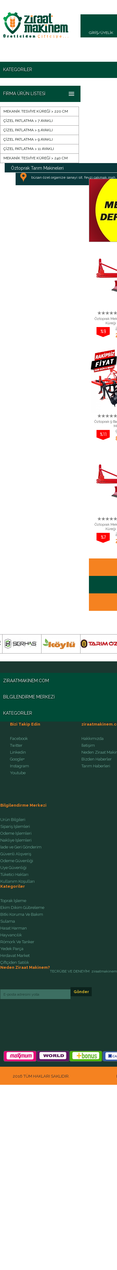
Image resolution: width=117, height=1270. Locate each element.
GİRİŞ (93, 33)
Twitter (16, 745)
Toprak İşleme (13, 901)
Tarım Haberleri (95, 766)
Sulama (7, 921)
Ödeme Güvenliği (16, 861)
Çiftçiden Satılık (14, 962)
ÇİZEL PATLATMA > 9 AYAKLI (28, 139)
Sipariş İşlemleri (15, 826)
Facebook (19, 738)
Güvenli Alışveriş (15, 854)
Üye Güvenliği (13, 868)
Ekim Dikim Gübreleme (22, 907)
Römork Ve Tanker (17, 942)
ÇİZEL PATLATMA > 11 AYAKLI (28, 149)
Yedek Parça (11, 949)
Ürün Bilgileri (12, 820)
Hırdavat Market (15, 956)
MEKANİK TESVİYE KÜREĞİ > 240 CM (35, 158)
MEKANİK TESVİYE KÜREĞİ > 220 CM (35, 111)
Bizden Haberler (96, 759)
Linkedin (18, 752)
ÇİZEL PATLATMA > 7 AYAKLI (28, 120)
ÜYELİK (106, 33)
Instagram (19, 766)
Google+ (17, 759)
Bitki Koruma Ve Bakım (21, 914)
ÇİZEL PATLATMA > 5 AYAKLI (28, 130)
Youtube (18, 773)
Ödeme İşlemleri (16, 833)
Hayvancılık (11, 935)
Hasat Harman (13, 928)
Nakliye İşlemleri (16, 840)
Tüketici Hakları (14, 874)
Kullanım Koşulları (17, 881)
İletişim (88, 745)
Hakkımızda (92, 738)
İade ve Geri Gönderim (20, 847)
